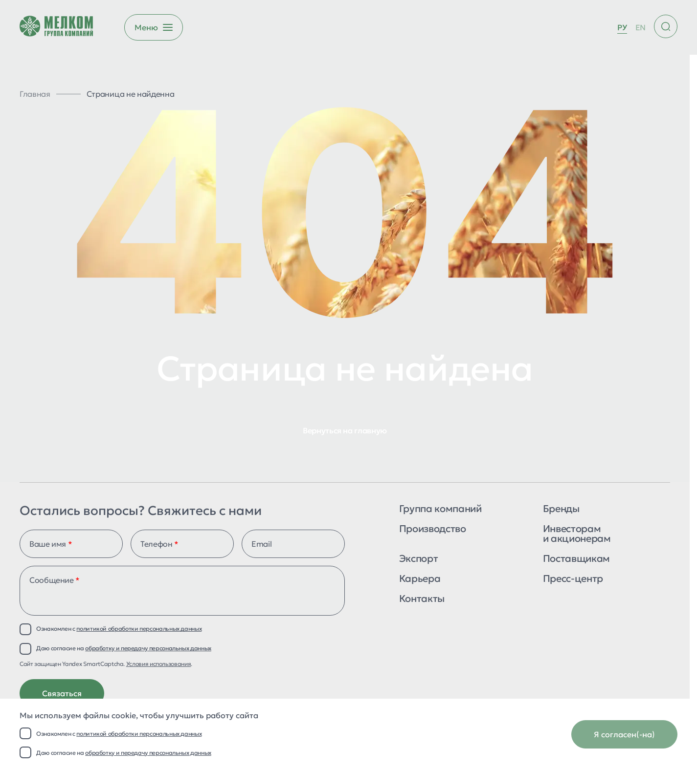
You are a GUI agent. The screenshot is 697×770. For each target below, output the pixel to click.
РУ (622, 27)
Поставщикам (576, 559)
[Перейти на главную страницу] (56, 27)
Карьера (419, 579)
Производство (432, 529)
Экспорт (418, 559)
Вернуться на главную (345, 430)
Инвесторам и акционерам (577, 534)
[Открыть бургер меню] (153, 27)
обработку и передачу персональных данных (148, 752)
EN (640, 27)
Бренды (561, 509)
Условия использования (158, 663)
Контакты (422, 599)
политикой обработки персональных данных (139, 733)
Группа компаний (440, 509)
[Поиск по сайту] (665, 26)
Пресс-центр (573, 579)
